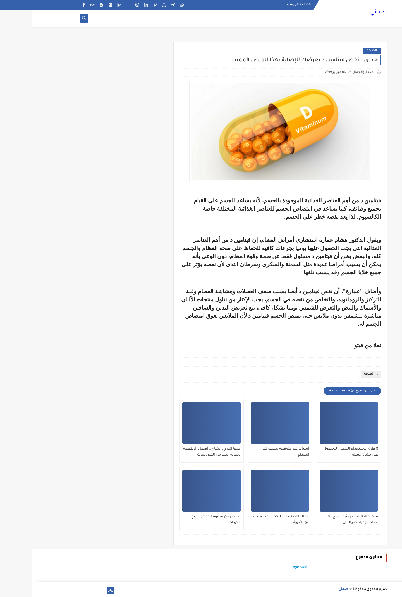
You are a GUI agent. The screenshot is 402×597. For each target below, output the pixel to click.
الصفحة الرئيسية (266, 4)
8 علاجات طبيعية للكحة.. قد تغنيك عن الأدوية (249, 520)
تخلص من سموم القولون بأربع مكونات (183, 520)
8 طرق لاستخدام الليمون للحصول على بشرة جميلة (318, 452)
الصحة (339, 51)
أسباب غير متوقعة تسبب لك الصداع (253, 452)
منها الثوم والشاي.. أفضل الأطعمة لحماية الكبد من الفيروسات (179, 452)
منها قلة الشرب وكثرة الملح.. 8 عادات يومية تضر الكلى (320, 520)
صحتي (346, 13)
